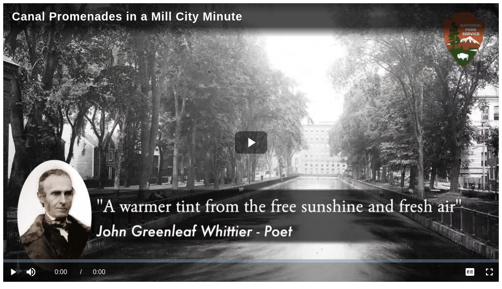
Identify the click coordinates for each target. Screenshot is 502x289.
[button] (32, 272)
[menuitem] (470, 272)
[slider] (251, 261)
